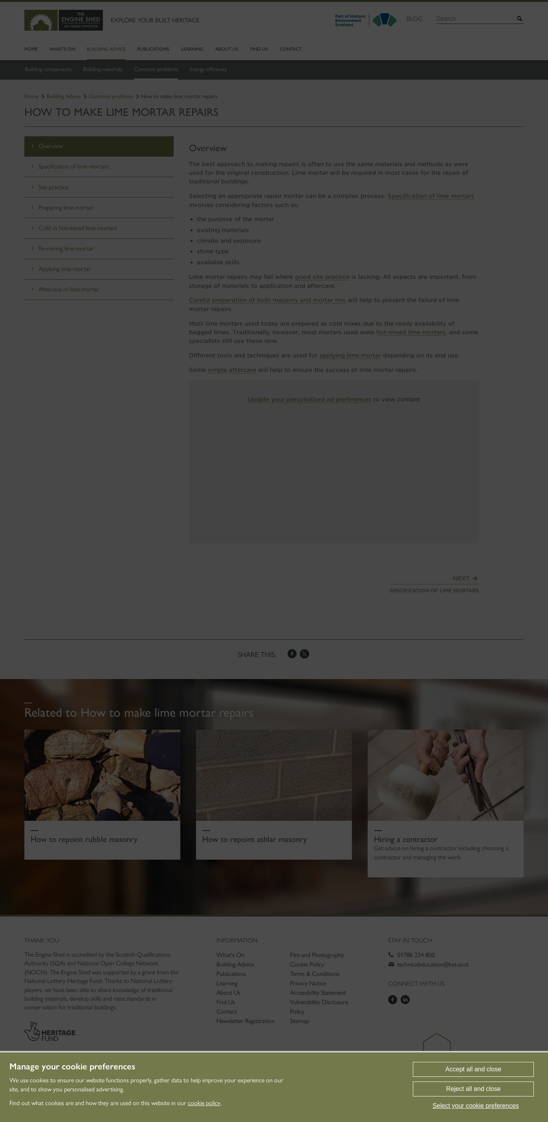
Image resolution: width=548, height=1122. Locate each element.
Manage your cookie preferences (72, 1066)
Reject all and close (473, 1088)
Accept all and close (473, 1069)
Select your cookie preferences (476, 1105)
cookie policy (204, 1103)
